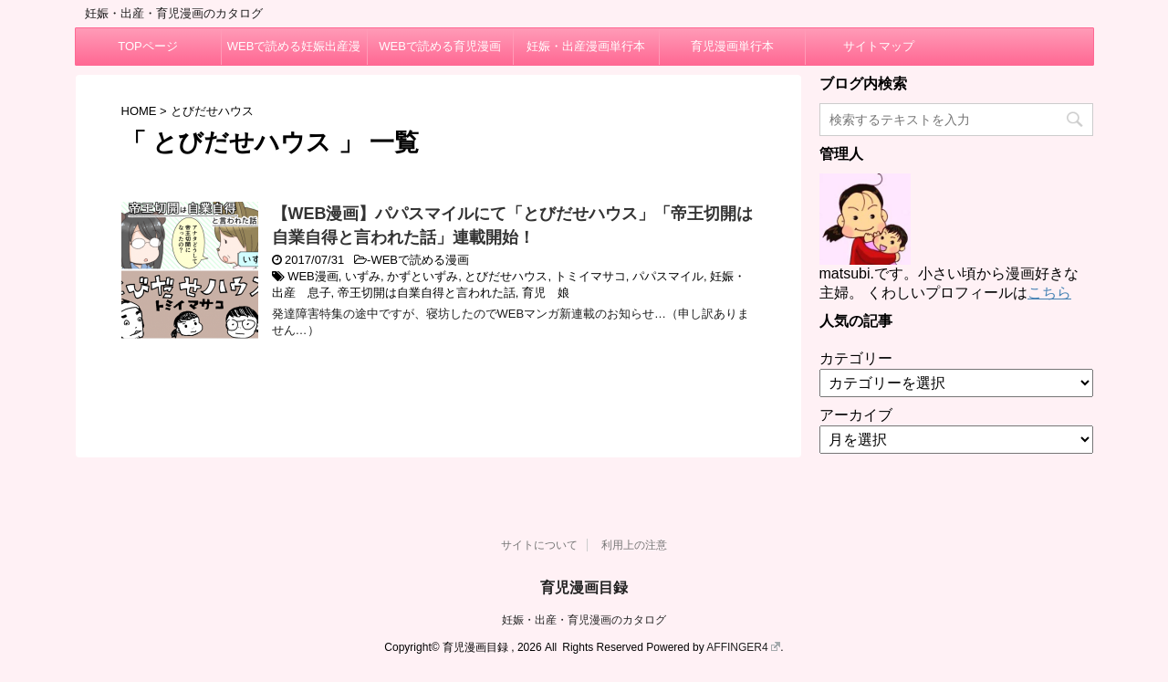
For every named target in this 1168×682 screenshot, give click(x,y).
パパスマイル (668, 276)
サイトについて (539, 545)
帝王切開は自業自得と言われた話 (427, 292)
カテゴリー (855, 358)
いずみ (363, 276)
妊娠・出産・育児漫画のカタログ (584, 620)
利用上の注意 (634, 545)
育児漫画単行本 (732, 46)
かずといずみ (422, 276)
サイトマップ (878, 46)
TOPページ (148, 46)
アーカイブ (855, 415)
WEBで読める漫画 (419, 260)
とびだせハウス (506, 276)
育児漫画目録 (584, 587)
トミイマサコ (590, 276)
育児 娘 (545, 292)
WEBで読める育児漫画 (440, 46)
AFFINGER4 (743, 647)
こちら (1049, 292)
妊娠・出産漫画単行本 (586, 46)
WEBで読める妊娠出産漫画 (294, 52)
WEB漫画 (313, 276)
